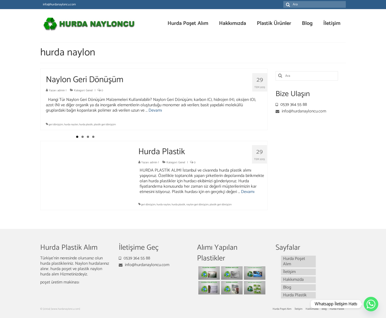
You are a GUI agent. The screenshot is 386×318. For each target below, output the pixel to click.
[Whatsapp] (371, 304)
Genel (89, 90)
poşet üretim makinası (59, 282)
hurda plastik (86, 124)
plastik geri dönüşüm (105, 124)
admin (61, 90)
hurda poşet (61, 268)
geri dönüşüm (56, 124)
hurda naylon (71, 124)
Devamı (155, 110)
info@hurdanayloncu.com (301, 111)
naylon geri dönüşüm (197, 204)
